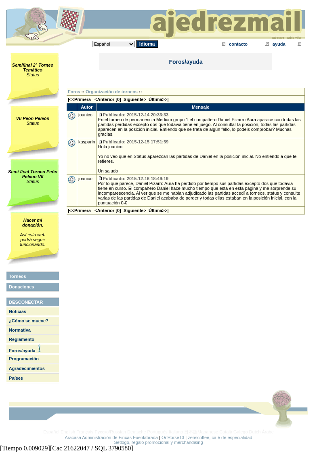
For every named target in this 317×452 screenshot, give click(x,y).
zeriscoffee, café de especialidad (220, 437)
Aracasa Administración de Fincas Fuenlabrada (111, 437)
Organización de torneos (112, 91)
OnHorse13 (173, 437)
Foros (74, 91)
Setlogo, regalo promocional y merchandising (158, 442)
